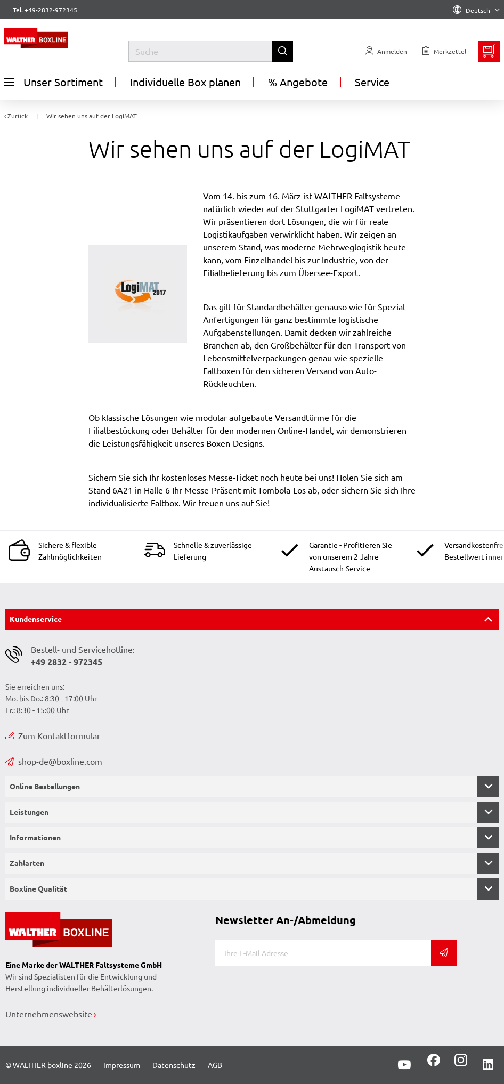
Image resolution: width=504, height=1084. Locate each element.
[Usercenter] (386, 51)
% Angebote (298, 81)
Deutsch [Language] (476, 10)
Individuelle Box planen (185, 81)
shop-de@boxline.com (53, 761)
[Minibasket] (489, 51)
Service (372, 81)
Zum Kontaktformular (52, 735)
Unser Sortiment (53, 82)
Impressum (121, 1065)
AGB (215, 1065)
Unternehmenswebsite (48, 1013)
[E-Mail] (323, 953)
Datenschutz (174, 1065)
